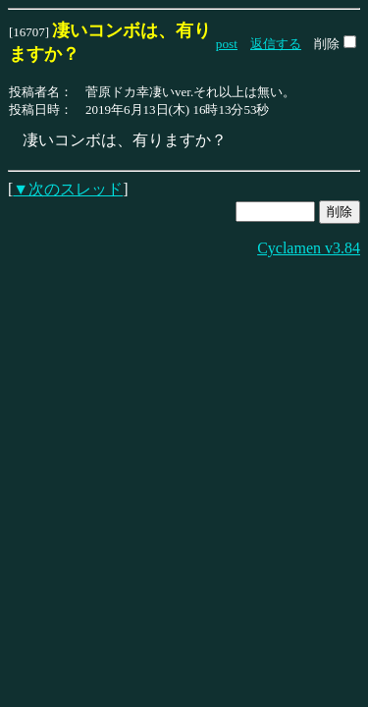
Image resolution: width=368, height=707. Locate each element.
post (226, 43)
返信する (275, 43)
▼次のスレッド (68, 189)
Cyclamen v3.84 (308, 248)
